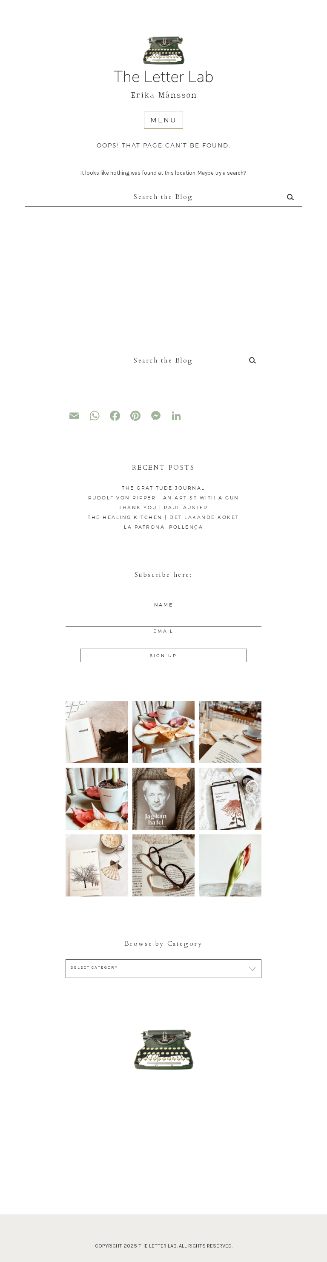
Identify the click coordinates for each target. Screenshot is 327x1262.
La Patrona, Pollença (163, 527)
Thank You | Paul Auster (163, 507)
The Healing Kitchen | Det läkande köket (163, 517)
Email (163, 631)
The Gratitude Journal (163, 488)
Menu (163, 120)
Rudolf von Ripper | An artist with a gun (163, 498)
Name (163, 605)
